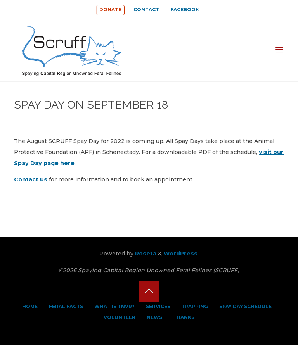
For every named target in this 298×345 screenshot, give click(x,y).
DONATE (110, 9)
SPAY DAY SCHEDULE (245, 306)
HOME (30, 306)
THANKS (183, 317)
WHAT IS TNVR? (114, 306)
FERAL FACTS (66, 306)
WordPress (180, 253)
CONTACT (146, 9)
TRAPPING (194, 306)
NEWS (154, 317)
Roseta (144, 253)
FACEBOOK (184, 9)
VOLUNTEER (119, 317)
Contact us (31, 179)
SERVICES (158, 306)
